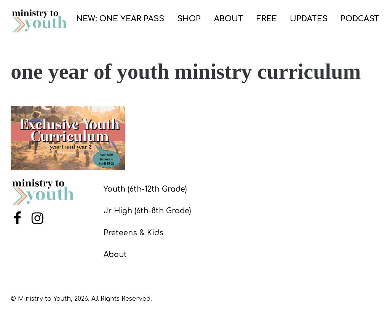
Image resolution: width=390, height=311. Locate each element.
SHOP (189, 18)
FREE (266, 18)
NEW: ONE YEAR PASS (120, 18)
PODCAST (359, 18)
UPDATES (309, 18)
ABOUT (228, 18)
